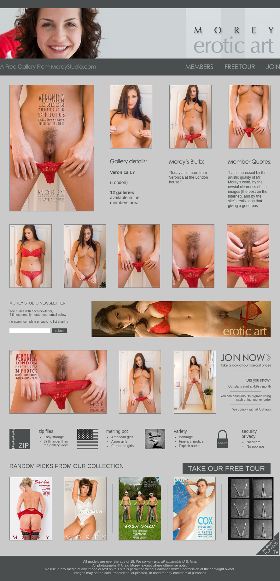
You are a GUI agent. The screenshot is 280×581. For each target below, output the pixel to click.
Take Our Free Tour (226, 468)
